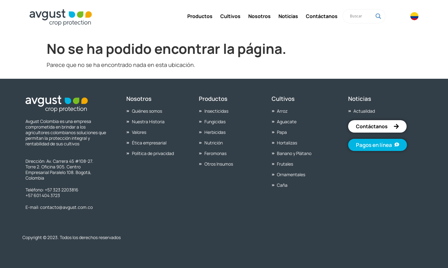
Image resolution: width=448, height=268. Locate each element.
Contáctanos (322, 16)
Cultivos (230, 16)
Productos (199, 16)
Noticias (288, 16)
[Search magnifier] (378, 16)
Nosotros (259, 16)
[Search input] (361, 16)
